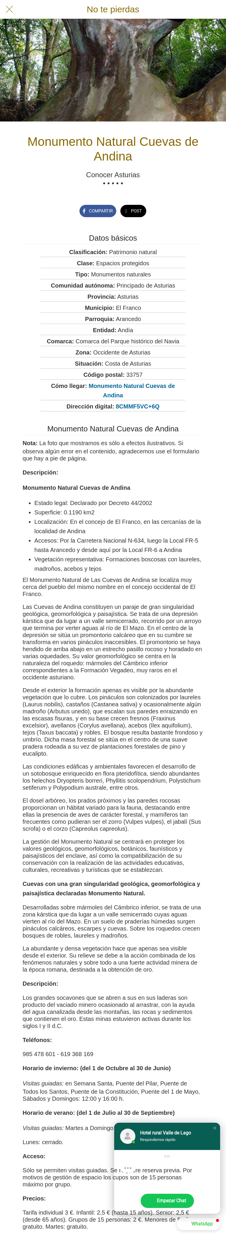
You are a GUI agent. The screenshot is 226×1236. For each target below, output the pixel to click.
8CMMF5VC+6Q (137, 406)
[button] (215, 1128)
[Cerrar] (9, 9)
